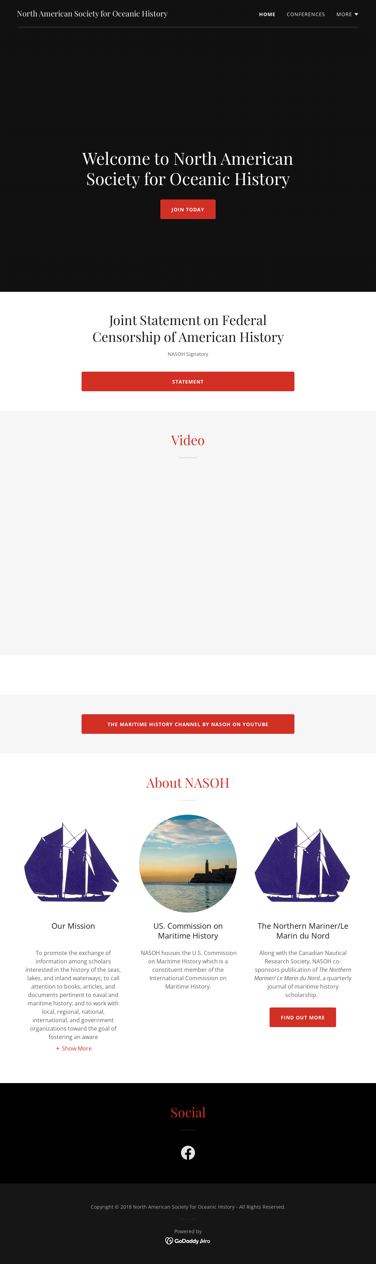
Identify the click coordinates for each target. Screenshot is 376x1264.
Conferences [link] (306, 14)
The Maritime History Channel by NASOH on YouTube (188, 724)
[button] (347, 14)
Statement (188, 381)
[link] (92, 14)
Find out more (303, 1017)
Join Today (188, 209)
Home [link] (267, 14)
